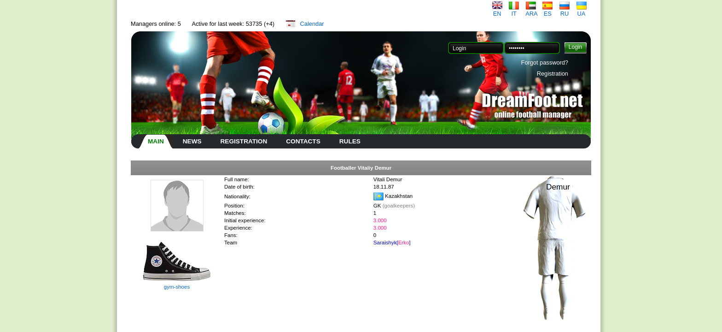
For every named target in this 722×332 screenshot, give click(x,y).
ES (547, 11)
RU (564, 11)
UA (581, 11)
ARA (531, 11)
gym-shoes (177, 287)
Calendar (312, 23)
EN (497, 11)
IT (514, 11)
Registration (552, 73)
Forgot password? (544, 62)
